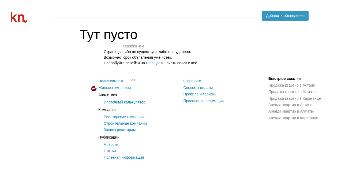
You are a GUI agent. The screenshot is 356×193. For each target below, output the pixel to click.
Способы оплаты (198, 88)
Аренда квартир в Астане (290, 105)
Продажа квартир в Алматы (292, 92)
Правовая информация (203, 101)
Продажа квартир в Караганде (294, 98)
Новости (111, 144)
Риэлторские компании (124, 117)
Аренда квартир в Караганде (293, 118)
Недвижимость (111, 81)
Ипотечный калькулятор (124, 102)
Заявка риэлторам (120, 130)
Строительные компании (125, 123)
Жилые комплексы (114, 88)
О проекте (192, 81)
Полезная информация (124, 157)
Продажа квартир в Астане (291, 85)
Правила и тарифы (199, 94)
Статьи (110, 151)
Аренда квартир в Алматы (291, 111)
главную (153, 63)
